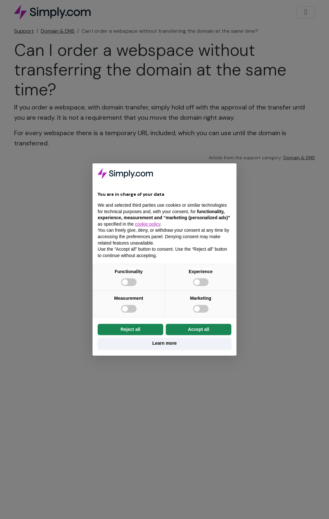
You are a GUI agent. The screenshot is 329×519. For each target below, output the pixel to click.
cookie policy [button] (147, 224)
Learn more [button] (164, 343)
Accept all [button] (198, 329)
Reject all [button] (130, 329)
